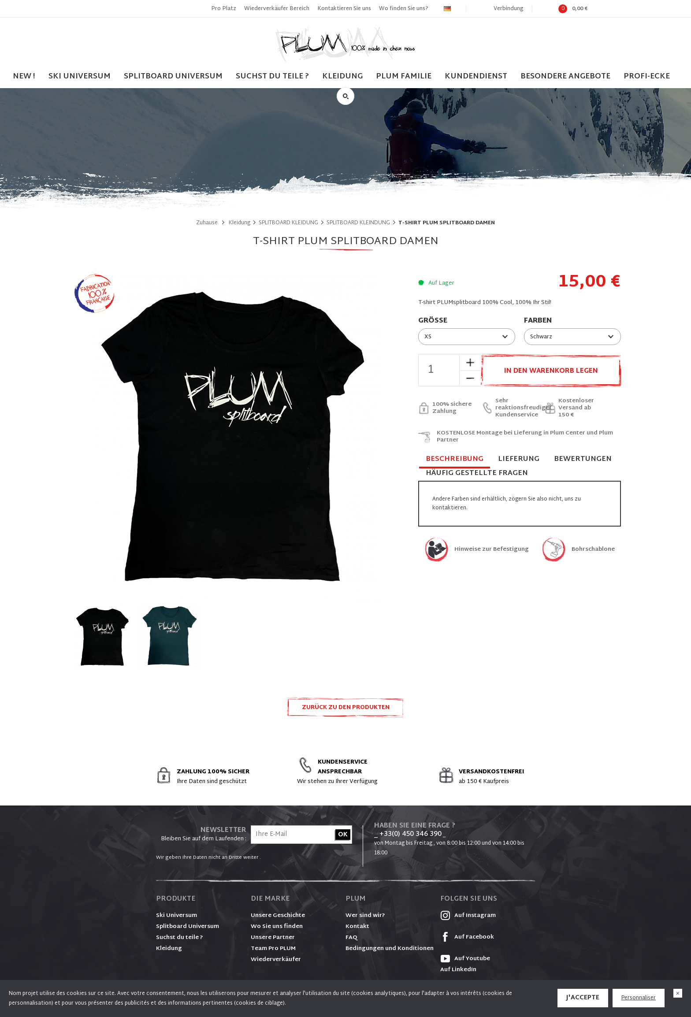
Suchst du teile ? (179, 937)
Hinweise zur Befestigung (491, 550)
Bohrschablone (593, 550)
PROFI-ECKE (647, 76)
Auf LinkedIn (458, 970)
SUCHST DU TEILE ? (272, 76)
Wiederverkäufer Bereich (276, 9)
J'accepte (582, 997)
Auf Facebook (467, 937)
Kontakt (357, 926)
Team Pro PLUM (273, 948)
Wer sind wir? (365, 915)
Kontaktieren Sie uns (344, 9)
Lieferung (518, 459)
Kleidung (342, 76)
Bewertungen (583, 459)
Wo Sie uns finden (277, 926)
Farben (538, 321)
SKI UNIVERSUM (79, 76)
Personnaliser (638, 998)
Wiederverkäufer (276, 959)
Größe (432, 321)
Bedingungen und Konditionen (390, 948)
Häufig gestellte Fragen (477, 473)
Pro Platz (223, 9)
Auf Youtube (465, 959)
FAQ (351, 937)
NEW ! (24, 76)
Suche (345, 96)
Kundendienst (476, 76)
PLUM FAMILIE (403, 76)
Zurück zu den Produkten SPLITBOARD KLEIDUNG (346, 710)
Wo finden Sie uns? (403, 9)
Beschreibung (454, 460)
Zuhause (207, 223)
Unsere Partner (273, 937)
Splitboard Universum (187, 926)
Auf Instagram (468, 915)
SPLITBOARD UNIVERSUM (173, 76)
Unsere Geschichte (278, 915)
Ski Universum (176, 915)
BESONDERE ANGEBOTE (565, 76)
